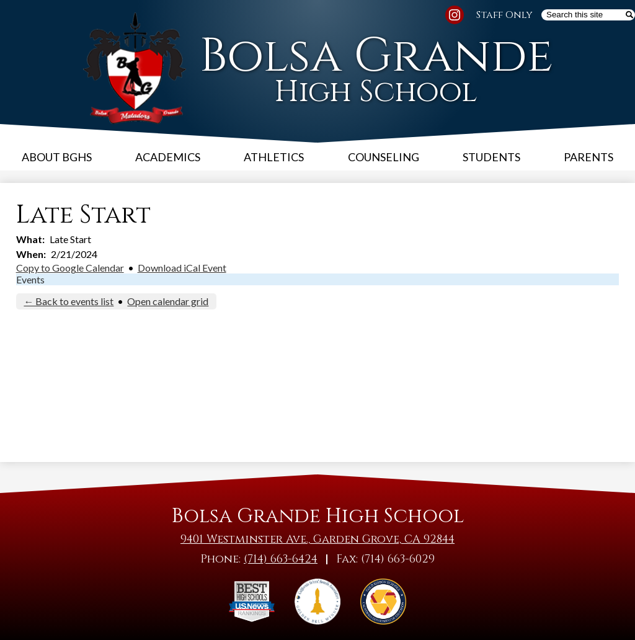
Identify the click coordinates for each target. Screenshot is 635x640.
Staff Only (504, 15)
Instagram (454, 16)
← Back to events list (68, 301)
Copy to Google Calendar (70, 267)
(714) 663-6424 (281, 559)
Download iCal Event (182, 267)
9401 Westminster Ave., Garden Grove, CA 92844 (317, 539)
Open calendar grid (167, 301)
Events (30, 279)
